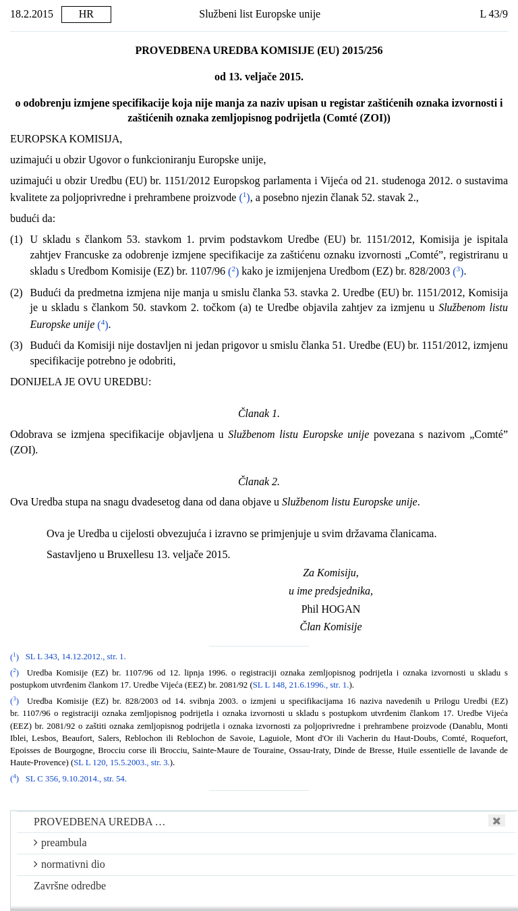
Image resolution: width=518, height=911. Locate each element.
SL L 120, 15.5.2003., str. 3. (122, 762)
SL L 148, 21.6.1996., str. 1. (301, 685)
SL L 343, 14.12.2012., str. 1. (76, 657)
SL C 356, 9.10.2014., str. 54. (76, 778)
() (244, 197)
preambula (60, 842)
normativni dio (69, 864)
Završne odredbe (70, 885)
